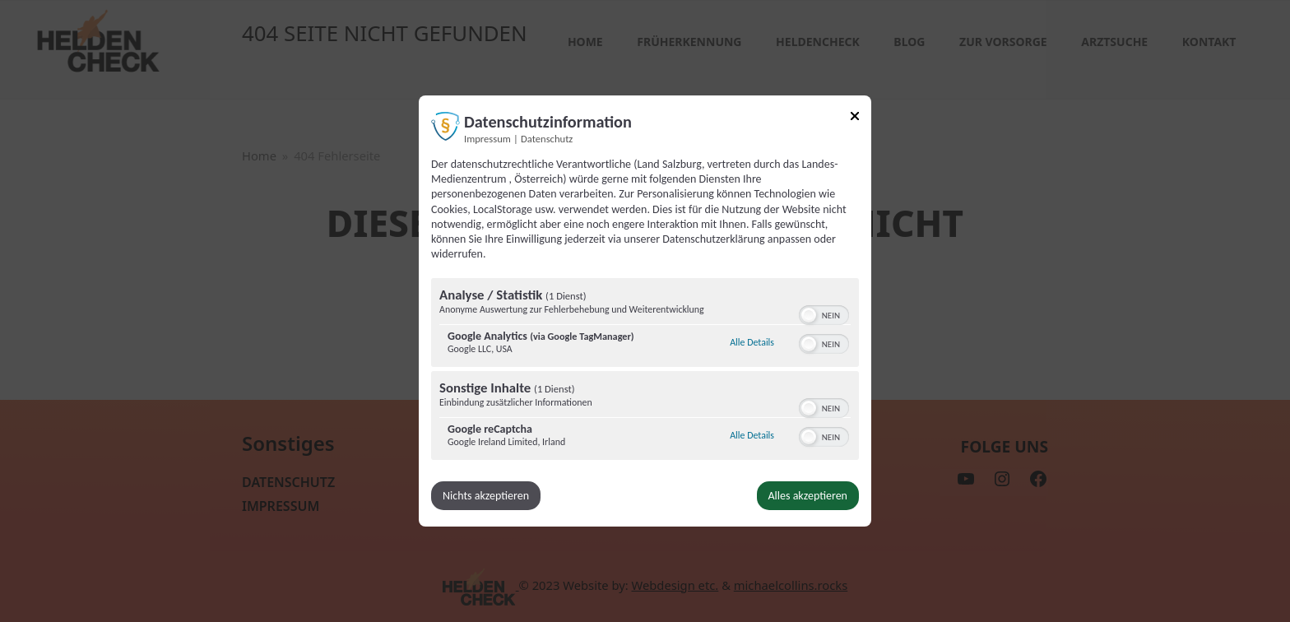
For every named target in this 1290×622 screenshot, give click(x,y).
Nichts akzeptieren (486, 496)
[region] (645, 371)
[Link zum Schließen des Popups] (855, 119)
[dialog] (645, 311)
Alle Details (752, 342)
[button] (808, 315)
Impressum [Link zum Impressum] (487, 138)
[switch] (824, 313)
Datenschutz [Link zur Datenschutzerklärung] (547, 138)
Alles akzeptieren (807, 496)
